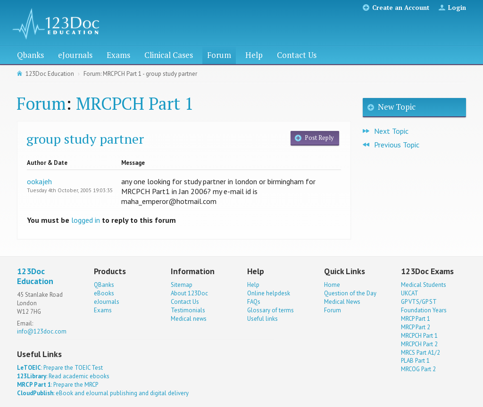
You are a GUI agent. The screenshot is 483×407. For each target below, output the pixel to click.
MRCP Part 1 (415, 319)
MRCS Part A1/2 (420, 353)
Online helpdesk (268, 293)
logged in (85, 220)
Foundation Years (424, 310)
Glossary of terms (270, 310)
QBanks (104, 285)
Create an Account (400, 7)
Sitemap (181, 285)
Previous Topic (396, 144)
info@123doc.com (42, 331)
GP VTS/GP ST (419, 302)
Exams (118, 54)
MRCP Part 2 (415, 327)
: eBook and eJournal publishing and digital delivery (103, 393)
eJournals (75, 54)
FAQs (253, 302)
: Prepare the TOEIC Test (60, 368)
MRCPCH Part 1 (134, 103)
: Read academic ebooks (63, 376)
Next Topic (391, 131)
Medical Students (423, 285)
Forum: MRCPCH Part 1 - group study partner (140, 74)
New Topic (397, 106)
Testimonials (188, 310)
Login (457, 7)
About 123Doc (189, 293)
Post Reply (319, 138)
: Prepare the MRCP (57, 385)
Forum (219, 54)
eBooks (104, 293)
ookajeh (39, 181)
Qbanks (30, 54)
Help (254, 54)
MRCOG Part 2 (418, 369)
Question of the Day (350, 293)
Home (332, 285)
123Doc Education (49, 74)
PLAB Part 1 (415, 361)
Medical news (189, 319)
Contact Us (296, 54)
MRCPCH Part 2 (419, 344)
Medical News (342, 302)
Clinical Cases (168, 54)
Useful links (262, 319)
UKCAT (409, 293)
